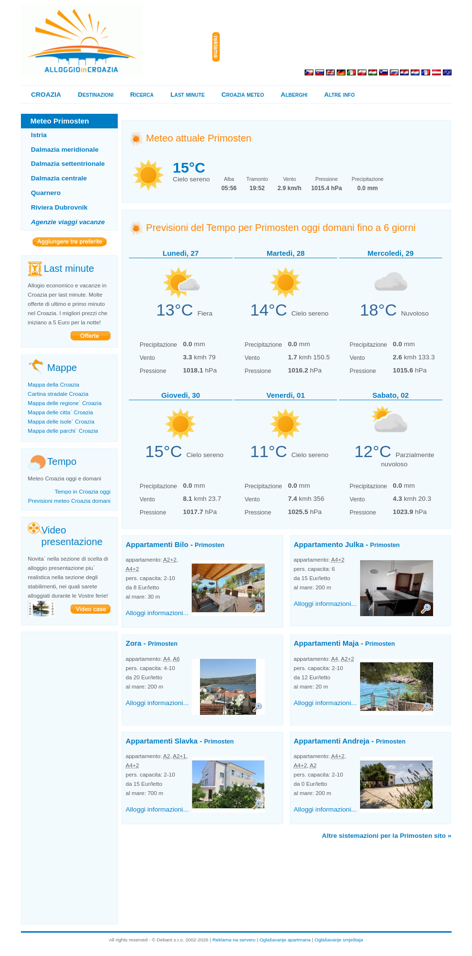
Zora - (152, 643)
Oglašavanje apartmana (284, 939)
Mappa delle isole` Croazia (61, 422)
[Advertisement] (338, 47)
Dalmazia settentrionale (68, 163)
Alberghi (294, 94)
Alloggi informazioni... (157, 613)
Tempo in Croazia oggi (82, 492)
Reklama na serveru (233, 939)
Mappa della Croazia (53, 385)
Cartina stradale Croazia (58, 394)
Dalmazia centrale (59, 178)
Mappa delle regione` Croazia (64, 403)
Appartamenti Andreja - (350, 741)
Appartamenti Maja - (344, 643)
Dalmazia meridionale (65, 149)
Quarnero (46, 192)
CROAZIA (46, 94)
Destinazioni (95, 94)
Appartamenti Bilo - (175, 544)
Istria (39, 135)
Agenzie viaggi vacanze (68, 222)
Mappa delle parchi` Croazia (63, 431)
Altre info (339, 94)
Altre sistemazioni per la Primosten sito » (387, 835)
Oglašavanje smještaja (338, 939)
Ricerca (142, 94)
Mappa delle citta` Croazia (60, 412)
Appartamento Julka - (347, 544)
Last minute (187, 94)
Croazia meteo (242, 94)
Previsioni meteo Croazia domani (69, 501)
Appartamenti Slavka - (180, 741)
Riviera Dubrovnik (59, 207)
